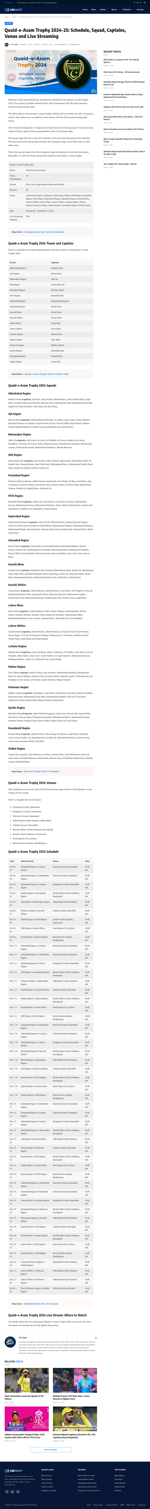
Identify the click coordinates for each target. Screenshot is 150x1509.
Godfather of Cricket (48, 1490)
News (94, 10)
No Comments (61, 45)
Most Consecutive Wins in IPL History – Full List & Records (123, 118)
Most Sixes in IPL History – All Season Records (122, 72)
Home (85, 10)
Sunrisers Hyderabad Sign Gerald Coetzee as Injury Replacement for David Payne (123, 95)
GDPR (122, 1505)
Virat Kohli (119, 1479)
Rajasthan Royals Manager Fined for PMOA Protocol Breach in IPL (124, 83)
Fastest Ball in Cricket (86, 1479)
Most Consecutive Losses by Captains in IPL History (24, 1397)
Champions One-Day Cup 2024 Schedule (44, 232)
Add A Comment (50, 1450)
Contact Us (141, 1505)
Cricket (103, 10)
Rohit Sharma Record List (87, 1483)
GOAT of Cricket (47, 1487)
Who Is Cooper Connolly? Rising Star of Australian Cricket (123, 140)
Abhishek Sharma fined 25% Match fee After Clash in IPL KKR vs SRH (124, 152)
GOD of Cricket (46, 1483)
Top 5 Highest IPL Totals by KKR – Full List (120, 164)
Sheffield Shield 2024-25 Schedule (41, 1303)
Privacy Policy (98, 1505)
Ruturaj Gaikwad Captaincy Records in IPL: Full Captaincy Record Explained (74, 1436)
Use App (140, 10)
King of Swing (46, 1475)
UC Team (15, 45)
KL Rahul (118, 1490)
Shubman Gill (120, 1487)
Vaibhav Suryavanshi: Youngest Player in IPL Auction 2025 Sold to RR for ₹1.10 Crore (25, 1436)
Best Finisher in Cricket (86, 1475)
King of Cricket (46, 1479)
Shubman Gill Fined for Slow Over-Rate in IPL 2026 (124, 107)
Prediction (127, 10)
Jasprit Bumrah (120, 1483)
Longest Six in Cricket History (89, 1490)
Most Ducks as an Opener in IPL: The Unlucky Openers (37, 3)
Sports (114, 10)
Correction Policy (111, 1505)
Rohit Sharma (120, 1475)
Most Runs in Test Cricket (87, 1487)
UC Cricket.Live (31, 1505)
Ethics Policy (131, 1505)
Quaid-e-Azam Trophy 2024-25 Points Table (47, 374)
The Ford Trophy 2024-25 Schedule (41, 771)
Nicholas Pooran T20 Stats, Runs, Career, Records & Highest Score (71, 1397)
